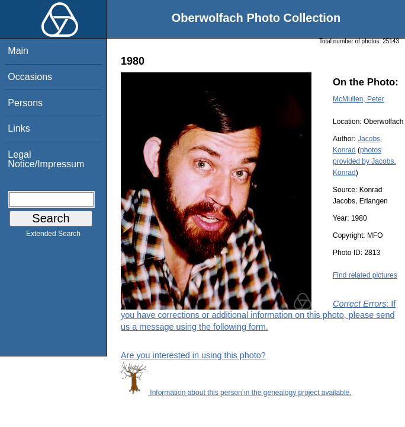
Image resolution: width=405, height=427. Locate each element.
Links (19, 128)
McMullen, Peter (358, 99)
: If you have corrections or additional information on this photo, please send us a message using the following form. (258, 315)
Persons (25, 103)
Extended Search (53, 236)
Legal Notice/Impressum (46, 159)
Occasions (30, 77)
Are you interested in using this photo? (193, 355)
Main (18, 51)
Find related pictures (365, 275)
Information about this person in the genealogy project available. (236, 392)
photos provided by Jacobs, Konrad (364, 161)
